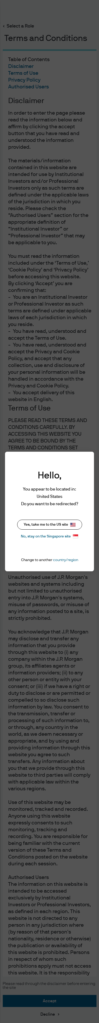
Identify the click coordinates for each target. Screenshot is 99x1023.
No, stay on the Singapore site (49, 536)
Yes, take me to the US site (50, 525)
